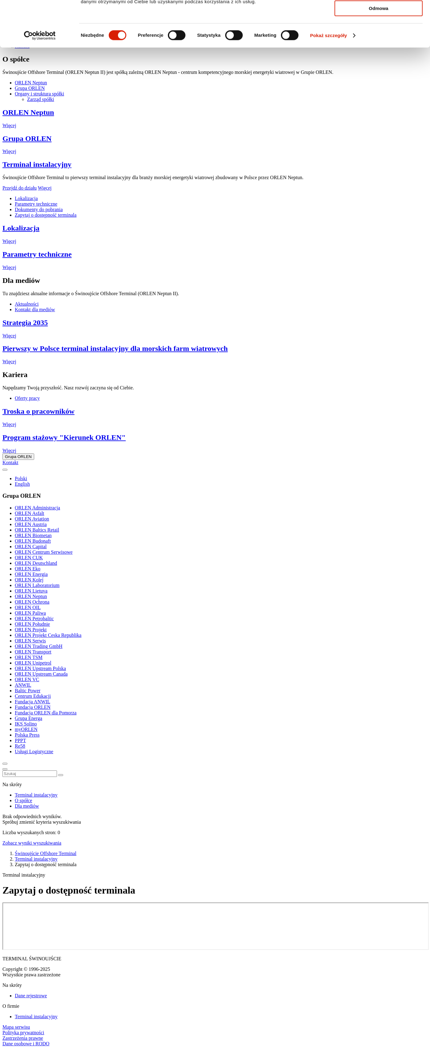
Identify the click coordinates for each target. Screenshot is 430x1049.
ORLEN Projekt (31, 629)
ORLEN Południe (32, 624)
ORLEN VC (27, 679)
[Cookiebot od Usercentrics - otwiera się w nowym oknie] (40, 78)
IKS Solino (26, 723)
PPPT (20, 740)
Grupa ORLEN (26, 139)
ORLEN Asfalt (29, 513)
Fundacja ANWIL (32, 701)
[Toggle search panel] (4, 764)
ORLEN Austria (31, 524)
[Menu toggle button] (4, 769)
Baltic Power (27, 690)
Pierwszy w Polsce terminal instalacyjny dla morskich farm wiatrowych (115, 348)
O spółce (23, 800)
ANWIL (23, 685)
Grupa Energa (28, 718)
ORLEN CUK (29, 557)
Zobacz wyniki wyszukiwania (31, 843)
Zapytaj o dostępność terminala (45, 215)
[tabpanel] (215, 105)
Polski (21, 478)
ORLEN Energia (31, 574)
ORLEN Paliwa (30, 613)
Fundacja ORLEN (33, 707)
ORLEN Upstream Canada (41, 674)
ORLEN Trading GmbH (39, 646)
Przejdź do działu (19, 188)
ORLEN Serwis (30, 640)
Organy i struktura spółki (39, 93)
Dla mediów (27, 806)
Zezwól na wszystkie (378, 15)
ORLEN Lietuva (31, 590)
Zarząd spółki (40, 99)
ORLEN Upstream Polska (40, 668)
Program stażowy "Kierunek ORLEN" (64, 437)
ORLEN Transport (33, 651)
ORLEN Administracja (37, 507)
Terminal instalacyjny (36, 164)
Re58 (20, 746)
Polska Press (27, 735)
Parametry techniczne (36, 204)
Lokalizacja (26, 198)
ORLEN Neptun (28, 112)
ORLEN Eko (27, 568)
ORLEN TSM (29, 657)
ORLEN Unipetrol (33, 662)
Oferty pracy (27, 398)
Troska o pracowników (38, 411)
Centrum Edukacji (33, 696)
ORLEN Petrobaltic (34, 618)
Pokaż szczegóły (328, 78)
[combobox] (29, 773)
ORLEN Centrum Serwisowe (44, 552)
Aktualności (27, 304)
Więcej (9, 125)
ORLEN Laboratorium (37, 585)
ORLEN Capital (31, 546)
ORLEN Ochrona (32, 602)
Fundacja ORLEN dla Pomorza (45, 712)
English (22, 484)
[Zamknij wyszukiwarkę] (60, 775)
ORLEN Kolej (29, 579)
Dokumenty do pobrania (39, 209)
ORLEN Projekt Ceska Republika (48, 635)
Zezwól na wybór (378, 33)
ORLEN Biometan (33, 535)
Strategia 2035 (25, 323)
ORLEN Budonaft (33, 541)
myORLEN (26, 729)
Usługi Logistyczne (34, 751)
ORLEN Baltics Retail (37, 530)
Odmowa (378, 51)
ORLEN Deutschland (36, 563)
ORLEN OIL (28, 607)
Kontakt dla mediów (35, 309)
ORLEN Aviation (32, 518)
